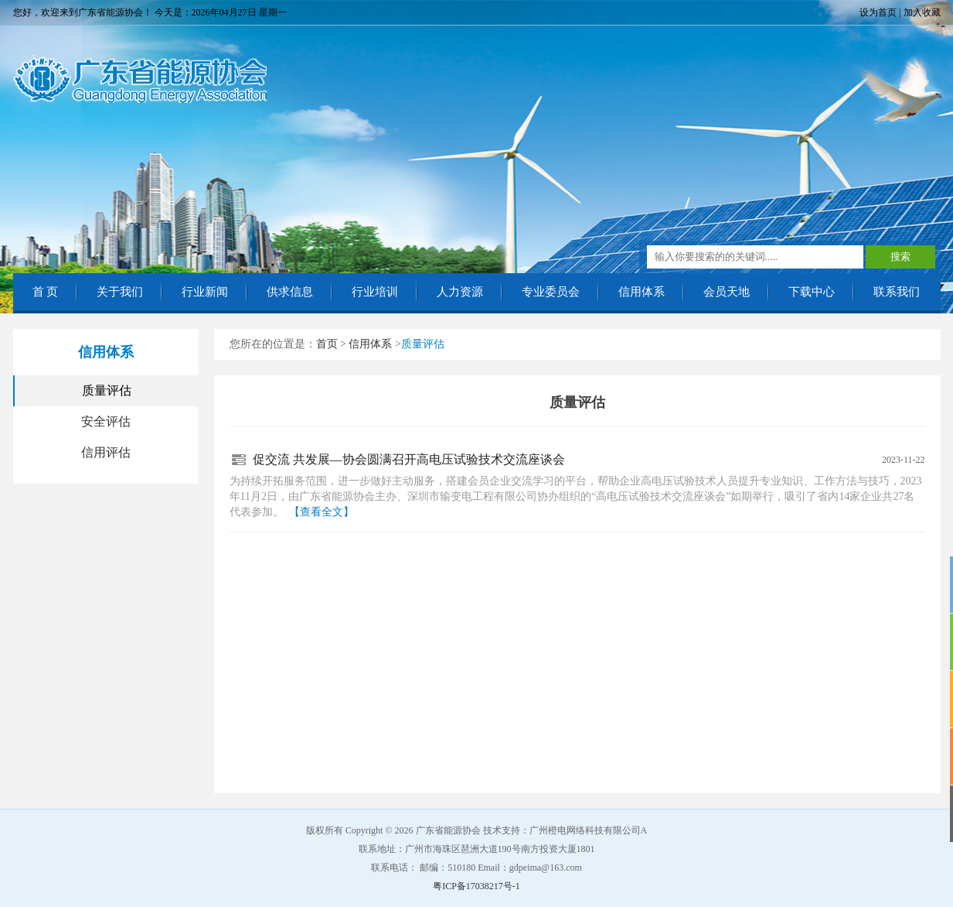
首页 (327, 344)
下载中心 (811, 292)
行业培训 (375, 292)
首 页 (45, 292)
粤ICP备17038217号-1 (476, 886)
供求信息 (290, 292)
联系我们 (896, 292)
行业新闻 (205, 292)
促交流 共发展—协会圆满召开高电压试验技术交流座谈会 (409, 459)
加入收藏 (922, 12)
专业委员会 (551, 292)
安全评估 (106, 421)
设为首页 (878, 12)
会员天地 (726, 292)
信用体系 (641, 292)
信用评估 (106, 452)
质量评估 (106, 390)
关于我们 (120, 292)
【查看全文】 (321, 512)
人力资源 (460, 292)
